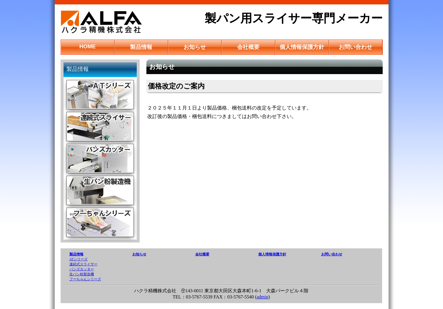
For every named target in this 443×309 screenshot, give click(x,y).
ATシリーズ (78, 259)
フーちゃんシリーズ (85, 279)
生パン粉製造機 (81, 274)
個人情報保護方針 (302, 47)
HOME (87, 46)
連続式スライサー (83, 264)
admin (262, 296)
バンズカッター (81, 269)
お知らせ (195, 47)
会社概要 (248, 47)
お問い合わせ (355, 47)
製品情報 (141, 47)
